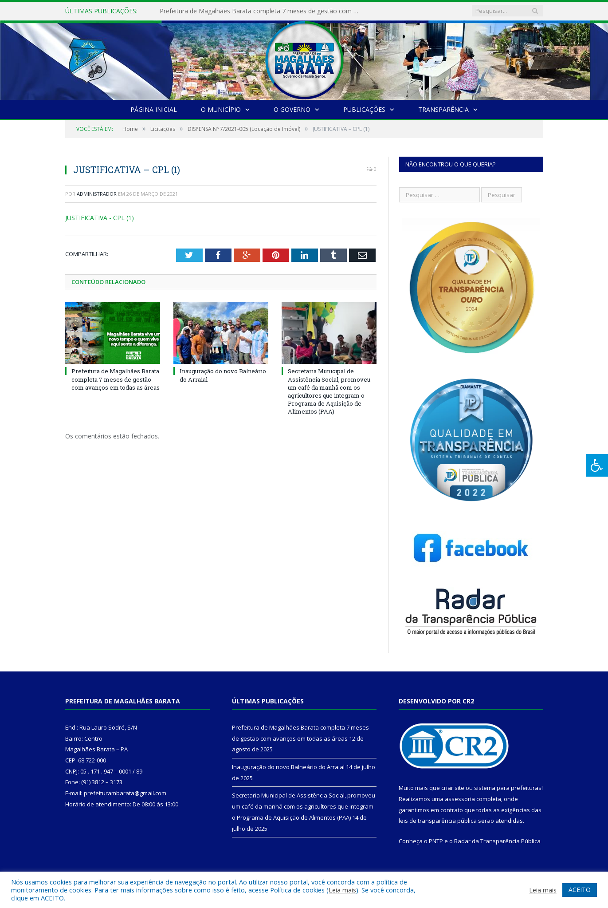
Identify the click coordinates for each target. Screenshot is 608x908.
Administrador (97, 193)
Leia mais (342, 889)
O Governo (292, 109)
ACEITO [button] (580, 889)
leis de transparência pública (438, 821)
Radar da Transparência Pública (497, 841)
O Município (221, 109)
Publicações (364, 109)
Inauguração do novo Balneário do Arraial (288, 767)
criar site (452, 788)
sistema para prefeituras (507, 788)
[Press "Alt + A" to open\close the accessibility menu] (597, 465)
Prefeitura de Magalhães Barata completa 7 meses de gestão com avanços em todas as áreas (262, 11)
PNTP (436, 841)
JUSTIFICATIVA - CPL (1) (99, 217)
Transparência (443, 109)
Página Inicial (153, 109)
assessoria (460, 799)
